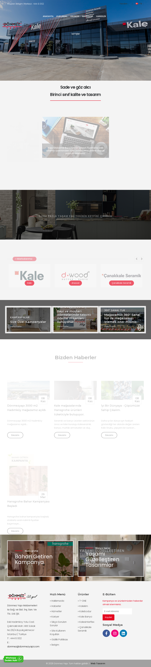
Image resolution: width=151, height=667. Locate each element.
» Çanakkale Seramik (84, 629)
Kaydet (108, 617)
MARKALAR (87, 16)
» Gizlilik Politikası (59, 639)
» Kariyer (54, 616)
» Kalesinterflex (86, 622)
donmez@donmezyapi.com (23, 646)
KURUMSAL (61, 16)
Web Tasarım (98, 663)
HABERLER (101, 16)
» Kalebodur (84, 611)
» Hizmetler (56, 611)
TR (140, 3)
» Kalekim (83, 606)
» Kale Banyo (85, 616)
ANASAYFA (48, 16)
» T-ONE (82, 600)
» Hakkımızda (57, 600)
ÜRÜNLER (74, 16)
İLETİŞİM (76, 33)
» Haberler (55, 606)
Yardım (124, 3)
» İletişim (54, 644)
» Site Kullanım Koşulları (58, 632)
